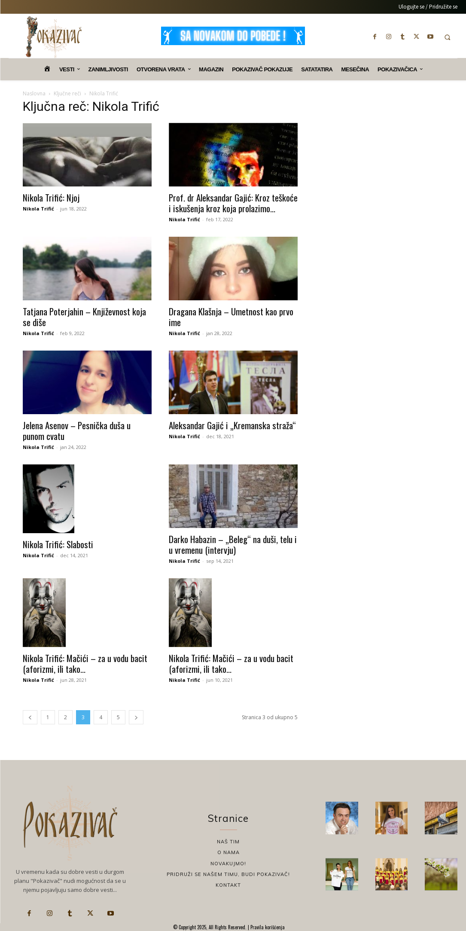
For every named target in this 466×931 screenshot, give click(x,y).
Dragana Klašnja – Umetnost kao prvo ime (231, 317)
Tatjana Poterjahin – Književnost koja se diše (84, 317)
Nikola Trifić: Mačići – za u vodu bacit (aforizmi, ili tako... (85, 663)
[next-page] (136, 717)
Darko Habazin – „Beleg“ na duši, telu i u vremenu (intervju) (233, 544)
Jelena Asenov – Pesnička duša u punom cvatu (77, 430)
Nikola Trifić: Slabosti (58, 544)
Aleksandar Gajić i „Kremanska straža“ (232, 425)
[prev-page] (30, 717)
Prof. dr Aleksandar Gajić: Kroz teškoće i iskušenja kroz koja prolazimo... (233, 203)
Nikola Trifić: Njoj (51, 197)
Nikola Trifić (38, 208)
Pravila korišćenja (267, 927)
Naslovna (34, 93)
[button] (448, 37)
